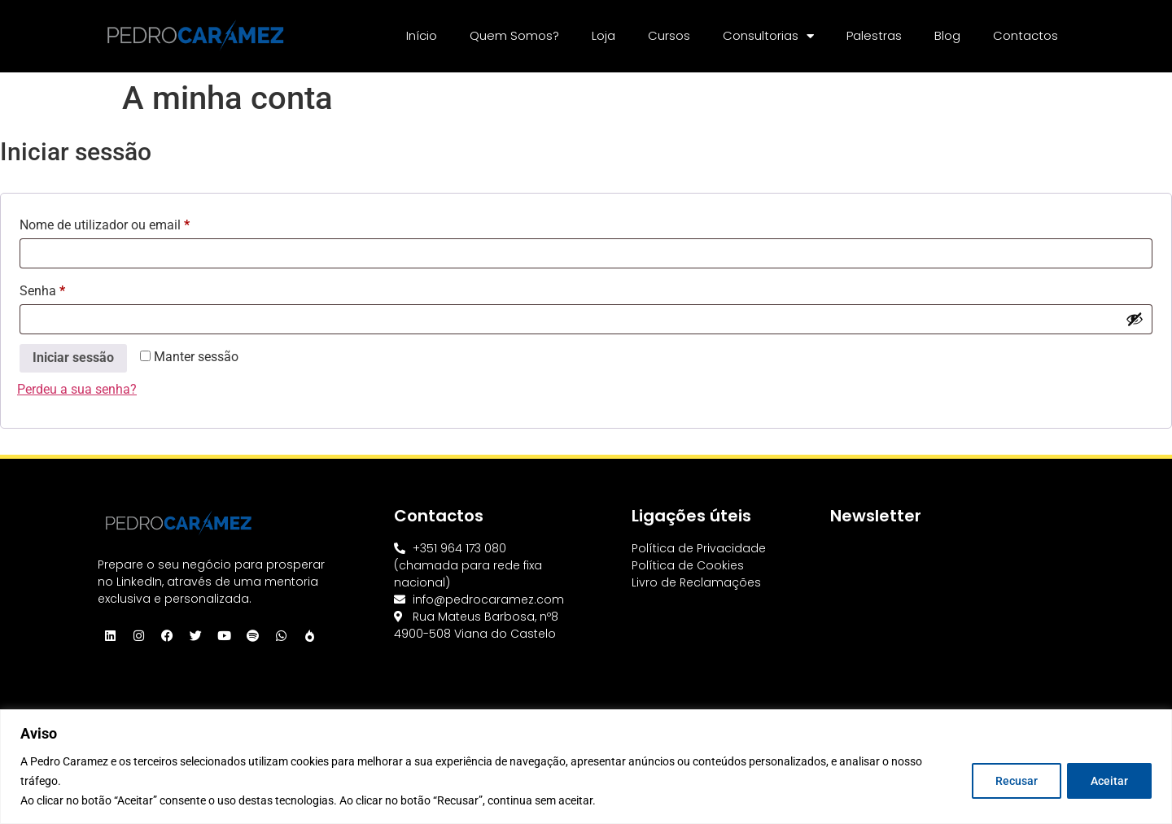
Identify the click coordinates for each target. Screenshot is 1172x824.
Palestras (874, 35)
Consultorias (768, 36)
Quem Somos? (514, 35)
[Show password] (1135, 319)
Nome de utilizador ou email (136, 222)
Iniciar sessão (73, 357)
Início (421, 35)
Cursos (669, 35)
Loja (603, 35)
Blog (947, 35)
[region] (586, 766)
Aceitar (1109, 780)
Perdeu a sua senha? (77, 389)
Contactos (1025, 35)
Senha (74, 288)
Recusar (1016, 780)
